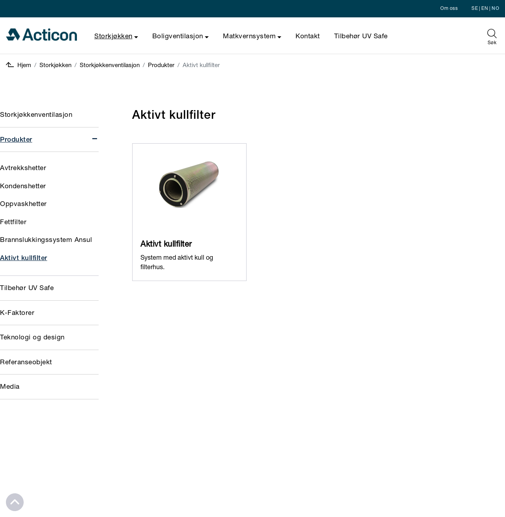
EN (484, 8)
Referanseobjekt (26, 363)
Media (10, 387)
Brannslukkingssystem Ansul (46, 240)
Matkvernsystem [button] (249, 37)
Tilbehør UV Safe (361, 37)
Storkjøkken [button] (113, 37)
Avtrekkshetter (23, 168)
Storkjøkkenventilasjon (110, 66)
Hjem (18, 65)
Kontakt (308, 37)
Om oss (449, 8)
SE (474, 8)
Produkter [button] (49, 139)
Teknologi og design (32, 338)
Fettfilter (13, 222)
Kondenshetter (23, 187)
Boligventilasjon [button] (177, 37)
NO (495, 8)
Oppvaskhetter (23, 204)
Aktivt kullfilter (23, 258)
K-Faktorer (17, 313)
